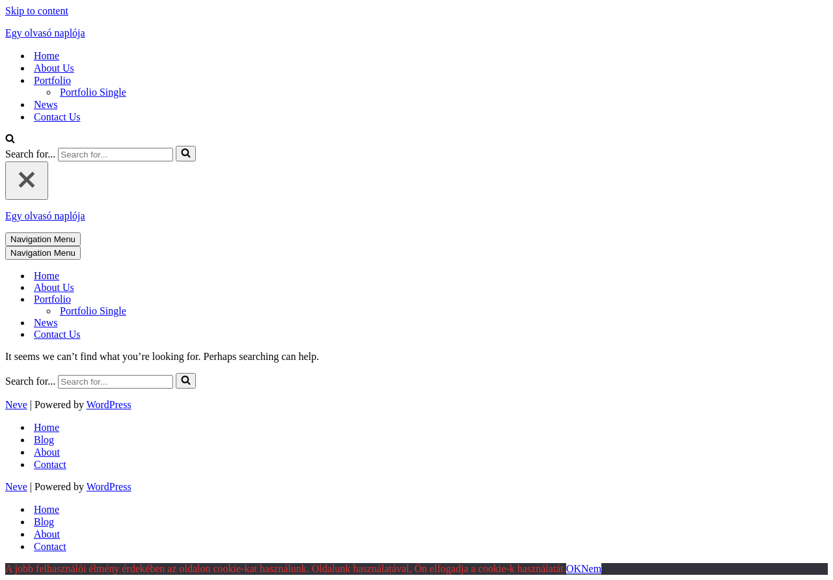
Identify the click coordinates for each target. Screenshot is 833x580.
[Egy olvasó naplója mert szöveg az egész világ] (416, 33)
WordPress (109, 404)
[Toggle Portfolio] (233, 299)
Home (46, 55)
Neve (16, 404)
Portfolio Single (93, 92)
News (45, 104)
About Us (54, 68)
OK (573, 568)
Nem (591, 568)
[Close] (26, 180)
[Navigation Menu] (43, 239)
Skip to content (36, 10)
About (47, 452)
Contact (50, 464)
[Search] (10, 139)
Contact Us (57, 116)
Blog (44, 439)
